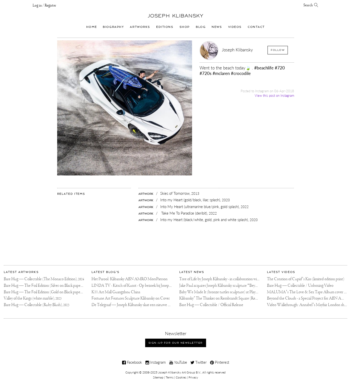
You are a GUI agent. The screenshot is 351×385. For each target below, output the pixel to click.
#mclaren (221, 73)
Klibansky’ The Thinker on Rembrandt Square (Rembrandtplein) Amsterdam (237, 298)
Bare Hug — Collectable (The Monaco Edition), (44, 279)
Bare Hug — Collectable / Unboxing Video (300, 285)
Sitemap (158, 377)
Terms (169, 377)
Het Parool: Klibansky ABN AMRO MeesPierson (129, 279)
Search (310, 5)
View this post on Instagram (274, 95)
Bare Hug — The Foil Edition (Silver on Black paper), (47, 285)
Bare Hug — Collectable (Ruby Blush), (36, 305)
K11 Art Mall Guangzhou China (116, 292)
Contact (256, 26)
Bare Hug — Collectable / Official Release (211, 305)
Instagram (155, 362)
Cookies (181, 377)
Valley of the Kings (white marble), (32, 298)
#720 (280, 67)
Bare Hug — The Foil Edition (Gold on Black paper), (47, 292)
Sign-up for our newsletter (175, 342)
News (217, 26)
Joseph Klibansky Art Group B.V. (179, 372)
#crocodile (241, 73)
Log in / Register (44, 5)
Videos (235, 26)
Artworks (140, 26)
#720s (205, 73)
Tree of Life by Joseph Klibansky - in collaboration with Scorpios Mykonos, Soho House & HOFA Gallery (258, 279)
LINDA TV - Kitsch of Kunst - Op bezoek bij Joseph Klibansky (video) (144, 285)
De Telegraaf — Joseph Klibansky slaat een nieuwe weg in (134, 305)
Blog (201, 26)
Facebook (132, 362)
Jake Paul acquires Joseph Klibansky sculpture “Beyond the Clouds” (230, 285)
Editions (164, 26)
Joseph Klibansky (237, 49)
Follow (278, 50)
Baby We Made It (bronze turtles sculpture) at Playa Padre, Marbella (230, 292)
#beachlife (264, 67)
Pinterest (219, 362)
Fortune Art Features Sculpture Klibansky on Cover (131, 298)
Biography (113, 26)
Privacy (193, 377)
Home (91, 26)
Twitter (199, 362)
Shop (185, 26)
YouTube (178, 362)
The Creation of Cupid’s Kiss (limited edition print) (305, 279)
